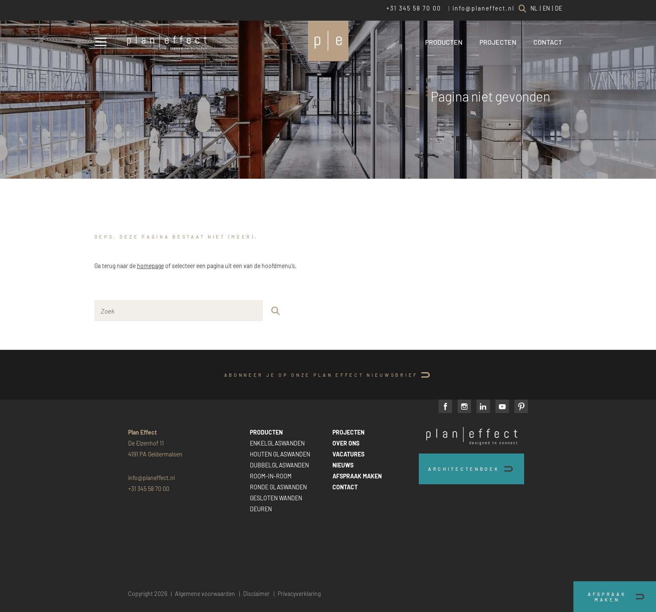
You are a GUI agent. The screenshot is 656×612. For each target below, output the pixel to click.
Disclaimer (256, 593)
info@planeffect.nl (483, 8)
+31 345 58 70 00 (413, 8)
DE (558, 8)
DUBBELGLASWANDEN (279, 465)
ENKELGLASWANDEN (277, 443)
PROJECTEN (498, 42)
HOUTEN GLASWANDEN (280, 454)
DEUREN (261, 509)
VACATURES (348, 454)
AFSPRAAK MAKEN (357, 476)
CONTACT (547, 42)
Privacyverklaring (299, 593)
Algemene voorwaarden (205, 593)
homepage (150, 265)
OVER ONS (345, 443)
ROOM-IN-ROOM (271, 476)
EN (546, 8)
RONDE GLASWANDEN (278, 487)
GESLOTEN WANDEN (276, 498)
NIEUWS (342, 465)
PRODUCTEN (444, 42)
